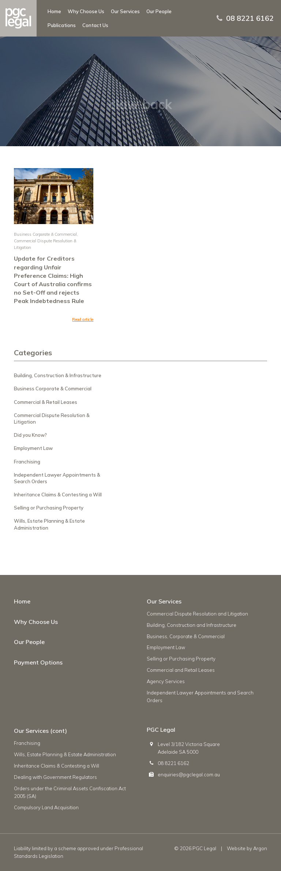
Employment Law (33, 448)
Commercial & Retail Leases (45, 402)
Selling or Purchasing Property (48, 508)
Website (236, 848)
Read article (82, 319)
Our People (159, 11)
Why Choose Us (86, 11)
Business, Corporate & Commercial (186, 636)
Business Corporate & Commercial (45, 234)
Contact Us (95, 25)
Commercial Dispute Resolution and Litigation (197, 614)
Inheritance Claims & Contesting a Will (58, 494)
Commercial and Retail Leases (181, 670)
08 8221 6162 (250, 18)
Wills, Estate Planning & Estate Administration (65, 754)
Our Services (125, 11)
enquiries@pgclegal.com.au (189, 774)
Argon (260, 848)
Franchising (27, 462)
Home (54, 11)
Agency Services (166, 681)
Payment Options (38, 662)
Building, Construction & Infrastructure (57, 375)
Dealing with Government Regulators (55, 777)
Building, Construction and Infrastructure (191, 625)
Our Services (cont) (40, 730)
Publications (62, 25)
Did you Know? (30, 435)
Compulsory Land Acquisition (46, 807)
